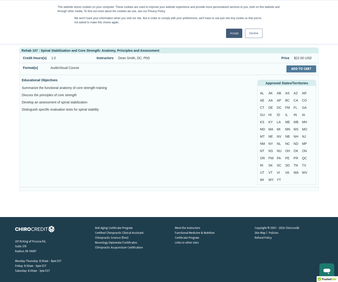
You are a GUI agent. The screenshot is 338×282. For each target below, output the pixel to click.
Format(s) (30, 68)
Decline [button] (253, 33)
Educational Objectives (40, 80)
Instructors (105, 58)
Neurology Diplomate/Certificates (116, 242)
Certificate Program (187, 237)
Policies (274, 232)
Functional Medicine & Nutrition (195, 232)
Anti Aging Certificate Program (114, 228)
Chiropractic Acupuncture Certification (119, 247)
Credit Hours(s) (35, 58)
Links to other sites (187, 242)
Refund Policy (263, 237)
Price (285, 58)
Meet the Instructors (187, 228)
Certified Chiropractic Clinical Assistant (119, 232)
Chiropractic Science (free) (111, 237)
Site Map (260, 232)
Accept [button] (234, 33)
